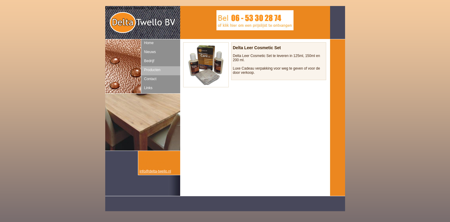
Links (148, 88)
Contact (150, 79)
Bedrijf (149, 61)
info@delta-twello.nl (155, 171)
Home (149, 43)
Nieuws (150, 52)
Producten (152, 70)
